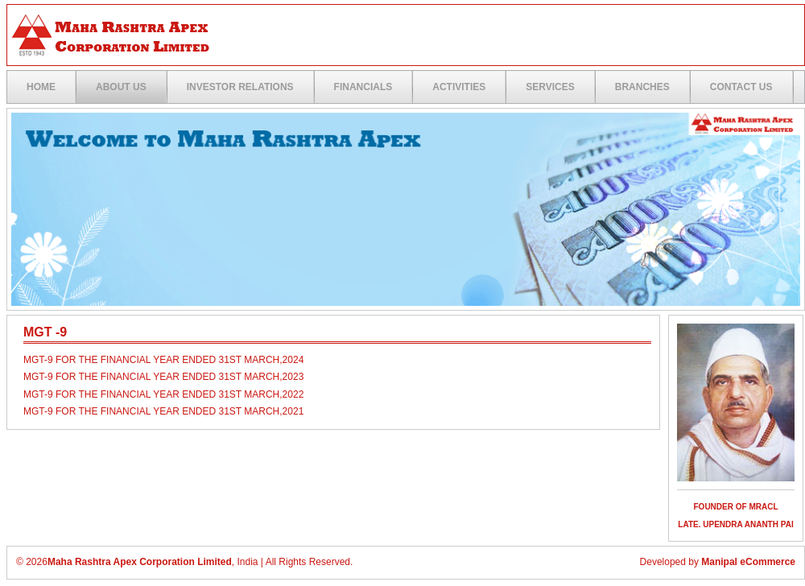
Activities (458, 87)
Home (41, 87)
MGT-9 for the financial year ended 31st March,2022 (163, 394)
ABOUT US (121, 87)
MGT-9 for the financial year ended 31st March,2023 (163, 376)
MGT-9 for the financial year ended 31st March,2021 (163, 411)
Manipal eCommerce (748, 561)
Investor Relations (240, 87)
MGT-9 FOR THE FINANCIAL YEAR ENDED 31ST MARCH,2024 (163, 359)
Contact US (741, 87)
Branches (642, 87)
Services (550, 87)
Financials (363, 87)
